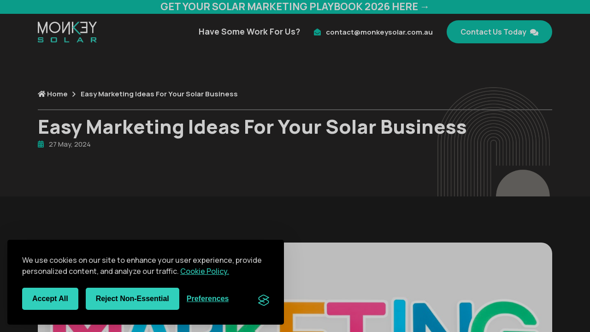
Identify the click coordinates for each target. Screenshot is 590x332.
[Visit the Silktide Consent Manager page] (263, 298)
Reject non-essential (132, 298)
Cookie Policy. (204, 271)
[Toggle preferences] (208, 299)
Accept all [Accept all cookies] (50, 298)
